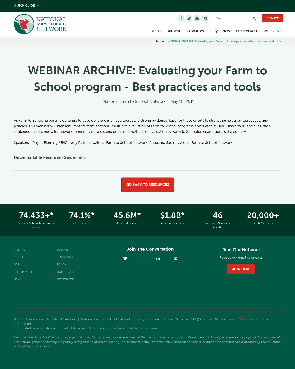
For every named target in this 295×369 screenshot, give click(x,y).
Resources (195, 30)
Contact (20, 249)
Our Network (247, 30)
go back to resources (147, 185)
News (17, 279)
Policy (61, 264)
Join (17, 264)
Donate (272, 18)
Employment (23, 272)
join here (241, 269)
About (18, 257)
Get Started (65, 279)
